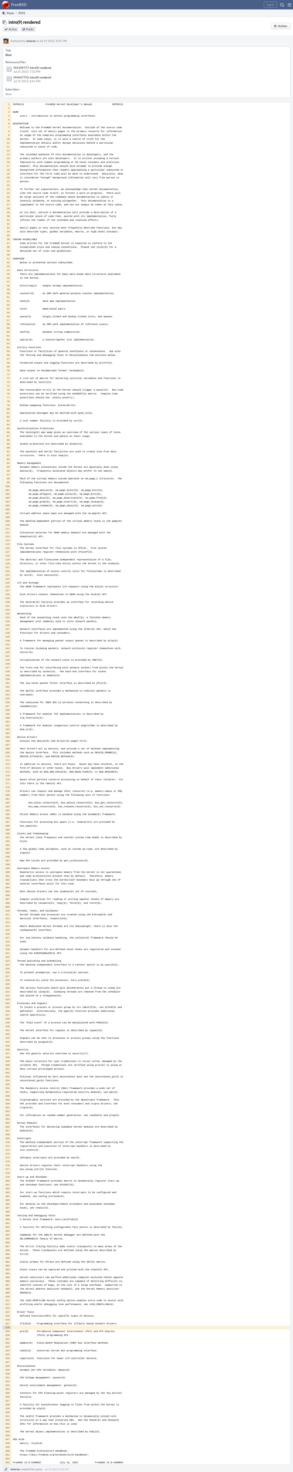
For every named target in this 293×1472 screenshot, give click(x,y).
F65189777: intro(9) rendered (32, 68)
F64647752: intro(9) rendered (32, 77)
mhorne (31, 41)
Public (30, 29)
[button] (289, 4)
